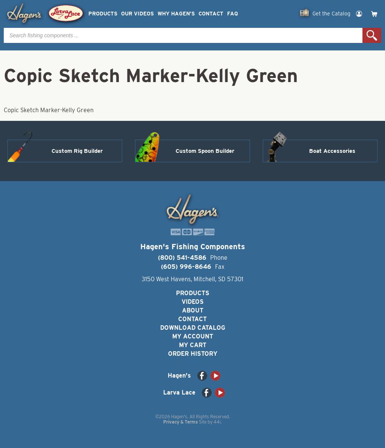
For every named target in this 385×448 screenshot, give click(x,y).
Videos (193, 301)
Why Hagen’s (176, 14)
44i (217, 422)
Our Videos (137, 14)
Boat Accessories (332, 151)
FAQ (232, 14)
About (192, 310)
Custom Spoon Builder (205, 151)
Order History (192, 353)
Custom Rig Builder (77, 151)
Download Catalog (192, 327)
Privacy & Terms (180, 422)
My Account (192, 336)
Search (371, 35)
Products (102, 14)
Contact (211, 14)
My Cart (192, 345)
